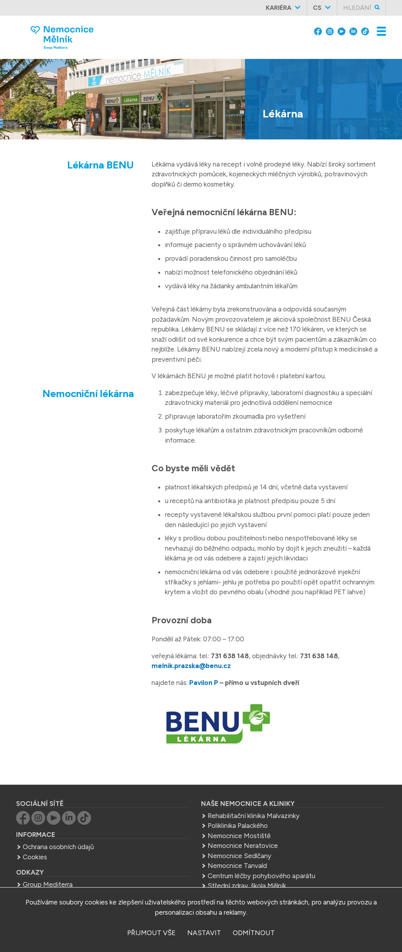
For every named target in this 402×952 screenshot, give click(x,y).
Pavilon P (203, 683)
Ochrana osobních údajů (58, 847)
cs (317, 7)
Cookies (35, 857)
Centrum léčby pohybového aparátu (261, 876)
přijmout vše (151, 933)
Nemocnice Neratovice (243, 845)
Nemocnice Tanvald (237, 866)
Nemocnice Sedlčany (239, 856)
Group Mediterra (48, 884)
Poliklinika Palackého (238, 825)
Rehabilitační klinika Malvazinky (254, 816)
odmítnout (254, 933)
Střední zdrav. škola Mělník (247, 886)
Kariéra (278, 7)
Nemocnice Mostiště (239, 836)
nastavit (204, 933)
